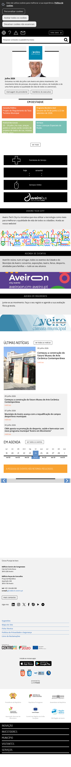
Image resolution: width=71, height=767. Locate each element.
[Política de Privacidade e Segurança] (35, 632)
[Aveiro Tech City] (35, 227)
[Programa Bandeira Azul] (51, 112)
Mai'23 (62, 457)
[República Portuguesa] (35, 698)
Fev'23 (44, 457)
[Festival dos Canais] (17, 127)
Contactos (23, 32)
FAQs (9, 33)
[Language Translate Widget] (4, 33)
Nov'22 (17, 457)
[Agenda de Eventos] (35, 270)
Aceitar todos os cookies (15, 17)
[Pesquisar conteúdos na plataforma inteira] (66, 40)
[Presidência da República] (13, 698)
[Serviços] (51, 127)
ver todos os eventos (34, 442)
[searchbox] (35, 40)
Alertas (16, 33)
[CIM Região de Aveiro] (58, 714)
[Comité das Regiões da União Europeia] (35, 713)
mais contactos (9, 597)
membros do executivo (41, 92)
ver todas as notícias (43, 342)
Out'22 (8, 457)
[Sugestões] (35, 621)
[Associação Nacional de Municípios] (13, 713)
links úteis (55, 32)
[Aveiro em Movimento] (35, 312)
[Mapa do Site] (35, 625)
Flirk (42, 604)
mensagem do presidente (16, 92)
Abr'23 (53, 457)
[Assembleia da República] (58, 699)
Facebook (28, 604)
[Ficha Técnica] (35, 629)
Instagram (18, 604)
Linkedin (13, 604)
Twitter (24, 604)
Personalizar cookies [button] (13, 11)
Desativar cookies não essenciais (19, 24)
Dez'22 (27, 457)
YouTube (38, 605)
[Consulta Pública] (17, 112)
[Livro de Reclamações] (35, 636)
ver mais (35, 144)
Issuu (33, 604)
